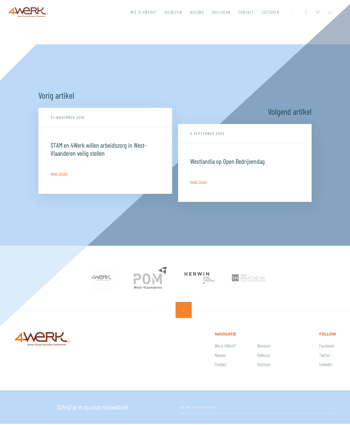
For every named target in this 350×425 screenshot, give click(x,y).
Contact (246, 12)
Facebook (326, 346)
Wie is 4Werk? (143, 12)
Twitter (324, 355)
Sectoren (270, 12)
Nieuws (197, 12)
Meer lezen (59, 173)
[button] (166, 310)
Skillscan (221, 12)
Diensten (173, 12)
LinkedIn (325, 365)
